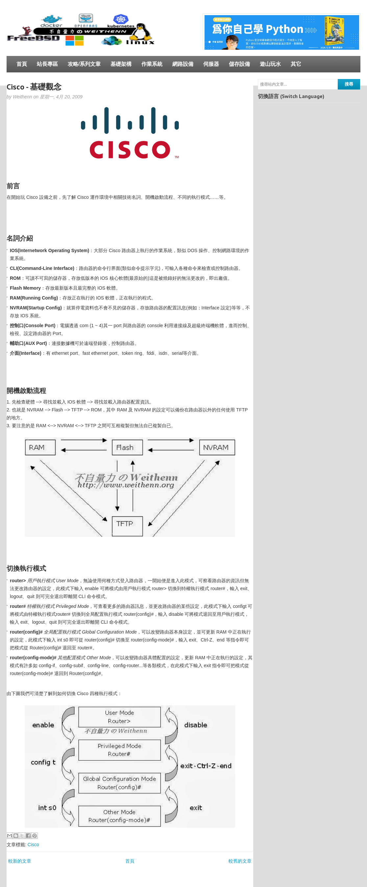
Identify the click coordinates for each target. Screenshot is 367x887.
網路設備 (182, 64)
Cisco (33, 844)
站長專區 (47, 64)
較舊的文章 (240, 861)
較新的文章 (19, 861)
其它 (296, 64)
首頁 (21, 64)
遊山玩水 (270, 64)
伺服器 (211, 64)
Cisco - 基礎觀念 (34, 87)
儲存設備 (239, 64)
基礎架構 (121, 64)
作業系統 (151, 64)
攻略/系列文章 (84, 64)
